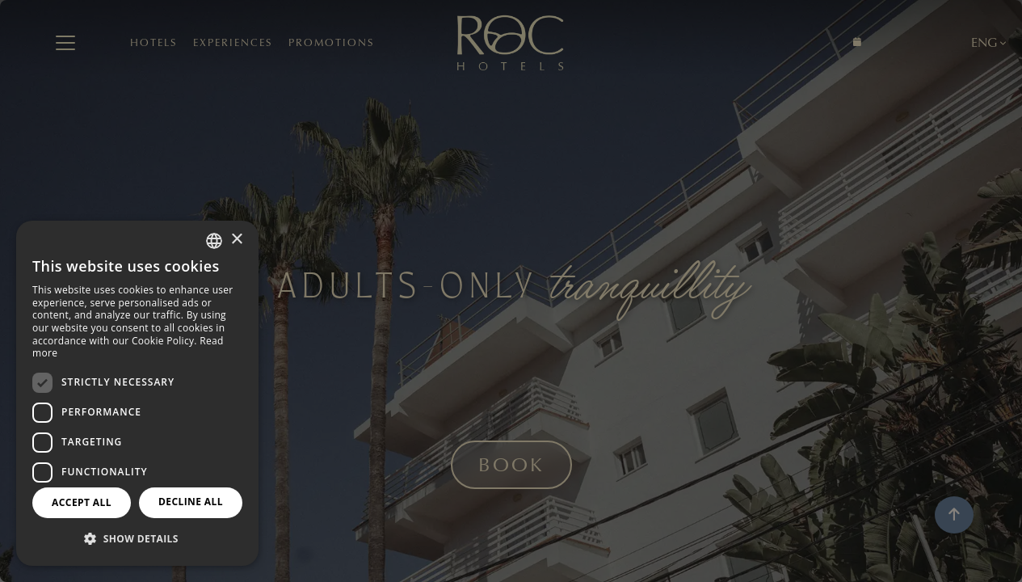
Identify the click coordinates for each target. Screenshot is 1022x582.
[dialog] (137, 393)
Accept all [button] (81, 502)
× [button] (236, 240)
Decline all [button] (190, 501)
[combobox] (214, 241)
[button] (137, 539)
